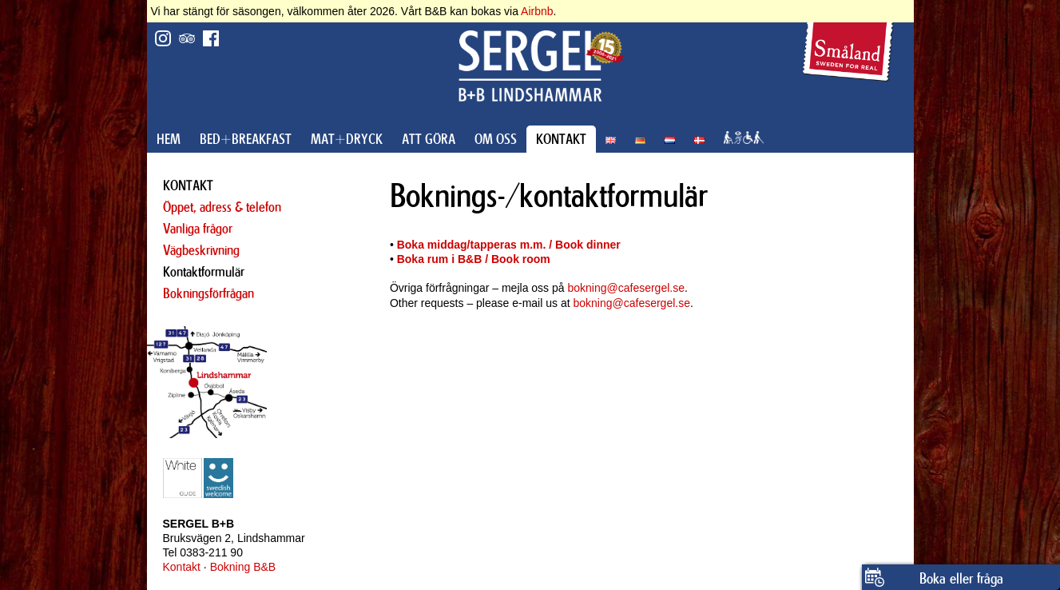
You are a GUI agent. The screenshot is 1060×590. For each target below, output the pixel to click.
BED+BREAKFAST (246, 139)
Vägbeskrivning (201, 250)
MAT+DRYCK (347, 139)
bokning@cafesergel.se (626, 287)
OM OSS (495, 139)
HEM (169, 139)
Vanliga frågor (197, 229)
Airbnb (537, 11)
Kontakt (181, 566)
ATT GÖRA (428, 139)
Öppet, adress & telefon (222, 207)
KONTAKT (561, 139)
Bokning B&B (243, 566)
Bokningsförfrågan (208, 293)
